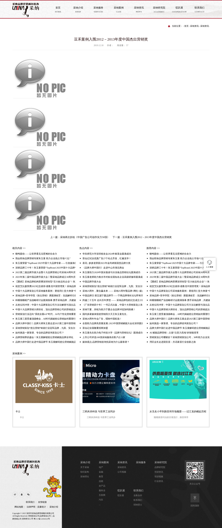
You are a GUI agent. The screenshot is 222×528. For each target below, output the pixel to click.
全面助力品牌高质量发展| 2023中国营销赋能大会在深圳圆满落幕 (112, 323)
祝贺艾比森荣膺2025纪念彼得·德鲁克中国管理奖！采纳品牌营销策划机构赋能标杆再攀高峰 (45, 286)
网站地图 (18, 507)
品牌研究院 (159, 467)
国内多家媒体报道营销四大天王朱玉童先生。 (105, 314)
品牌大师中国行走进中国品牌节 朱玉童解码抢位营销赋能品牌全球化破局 (45, 342)
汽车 (101, 500)
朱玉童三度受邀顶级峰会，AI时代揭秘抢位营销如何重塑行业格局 (45, 319)
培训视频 (158, 476)
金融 (101, 472)
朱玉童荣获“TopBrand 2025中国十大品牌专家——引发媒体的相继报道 (45, 263)
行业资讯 (158, 481)
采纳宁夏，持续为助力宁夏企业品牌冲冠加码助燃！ (109, 309)
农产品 (102, 486)
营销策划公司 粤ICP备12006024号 (36, 518)
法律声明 (31, 507)
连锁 (101, 481)
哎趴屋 (121, 490)
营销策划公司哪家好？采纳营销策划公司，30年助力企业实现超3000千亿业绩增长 (180, 337)
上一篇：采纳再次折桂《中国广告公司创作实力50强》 (79, 237)
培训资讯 (158, 472)
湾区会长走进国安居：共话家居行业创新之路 (173, 342)
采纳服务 (141, 462)
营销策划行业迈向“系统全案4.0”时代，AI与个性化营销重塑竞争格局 (45, 314)
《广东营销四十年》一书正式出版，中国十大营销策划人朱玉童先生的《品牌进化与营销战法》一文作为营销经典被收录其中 (112, 305)
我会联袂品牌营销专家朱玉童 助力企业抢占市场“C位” (42, 258)
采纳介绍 (53, 507)
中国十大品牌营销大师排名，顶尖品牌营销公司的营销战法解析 (45, 309)
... (100, 504)
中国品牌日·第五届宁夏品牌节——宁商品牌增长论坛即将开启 (112, 295)
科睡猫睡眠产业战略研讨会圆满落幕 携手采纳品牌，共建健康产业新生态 (45, 300)
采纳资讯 (194, 26)
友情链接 (42, 502)
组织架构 (84, 472)
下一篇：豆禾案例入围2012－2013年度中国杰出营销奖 (142, 237)
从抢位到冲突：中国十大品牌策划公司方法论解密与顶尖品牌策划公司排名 (45, 305)
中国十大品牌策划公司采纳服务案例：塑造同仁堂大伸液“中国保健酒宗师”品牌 (45, 291)
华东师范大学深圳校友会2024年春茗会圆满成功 (106, 254)
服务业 (102, 490)
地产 (101, 467)
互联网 (102, 495)
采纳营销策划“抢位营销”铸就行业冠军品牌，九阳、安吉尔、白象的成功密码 (45, 328)
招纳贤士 (138, 505)
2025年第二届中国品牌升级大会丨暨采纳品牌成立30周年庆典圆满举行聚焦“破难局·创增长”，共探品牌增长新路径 (45, 277)
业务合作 (138, 495)
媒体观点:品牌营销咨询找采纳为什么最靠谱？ (105, 342)
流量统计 (41, 507)
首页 (186, 26)
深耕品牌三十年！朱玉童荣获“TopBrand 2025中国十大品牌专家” (45, 267)
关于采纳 (84, 467)
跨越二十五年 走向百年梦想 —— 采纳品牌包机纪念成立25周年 (112, 300)
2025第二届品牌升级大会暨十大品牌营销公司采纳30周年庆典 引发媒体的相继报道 (45, 272)
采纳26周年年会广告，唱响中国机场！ (102, 319)
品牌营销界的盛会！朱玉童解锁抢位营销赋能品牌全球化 (44, 337)
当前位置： (177, 26)
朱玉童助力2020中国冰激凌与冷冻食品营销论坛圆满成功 (111, 272)
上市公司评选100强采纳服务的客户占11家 (103, 337)
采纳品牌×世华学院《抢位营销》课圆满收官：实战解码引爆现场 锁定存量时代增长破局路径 (45, 295)
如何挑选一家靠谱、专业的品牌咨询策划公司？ (39, 332)
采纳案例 (104, 462)
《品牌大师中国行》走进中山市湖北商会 (103, 267)
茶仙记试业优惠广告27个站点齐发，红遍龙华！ (106, 258)
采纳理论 (84, 476)
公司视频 (121, 472)
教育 (101, 476)
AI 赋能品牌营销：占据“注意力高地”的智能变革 (174, 332)
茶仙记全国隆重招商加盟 (95, 328)
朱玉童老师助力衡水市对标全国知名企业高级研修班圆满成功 (112, 277)
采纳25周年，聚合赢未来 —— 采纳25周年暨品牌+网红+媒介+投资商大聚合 (112, 291)
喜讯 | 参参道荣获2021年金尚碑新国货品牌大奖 (106, 263)
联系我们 (30, 502)
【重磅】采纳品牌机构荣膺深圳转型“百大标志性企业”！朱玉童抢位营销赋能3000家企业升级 (45, 281)
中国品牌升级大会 (91, 281)
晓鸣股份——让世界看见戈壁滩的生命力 (36, 254)
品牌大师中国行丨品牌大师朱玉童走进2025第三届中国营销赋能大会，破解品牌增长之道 (45, 323)
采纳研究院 (160, 462)
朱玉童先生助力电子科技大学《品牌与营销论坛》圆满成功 (112, 332)
